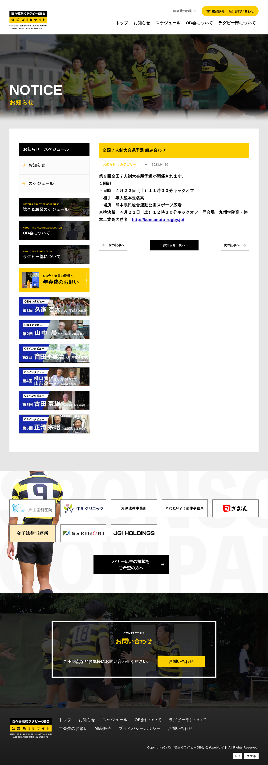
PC (237, 756)
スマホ (251, 756)
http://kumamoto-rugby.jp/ (158, 219)
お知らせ (36, 165)
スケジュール (41, 183)
